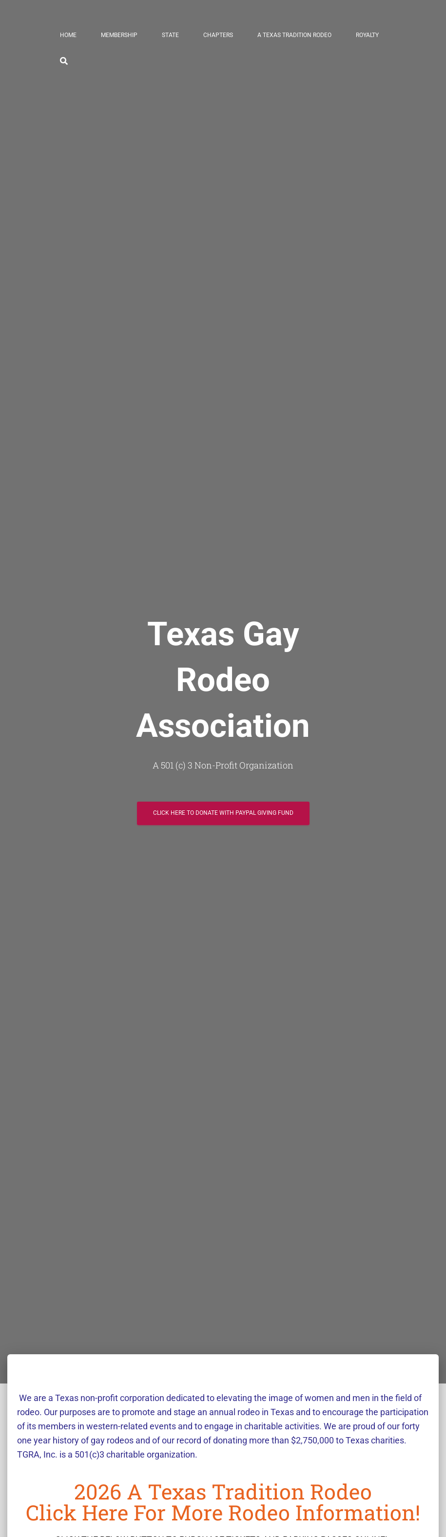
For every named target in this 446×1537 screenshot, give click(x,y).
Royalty (367, 35)
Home (68, 35)
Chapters (218, 35)
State (170, 35)
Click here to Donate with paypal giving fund (223, 809)
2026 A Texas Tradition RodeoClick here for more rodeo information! (223, 1502)
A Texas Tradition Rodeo (294, 35)
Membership (119, 35)
